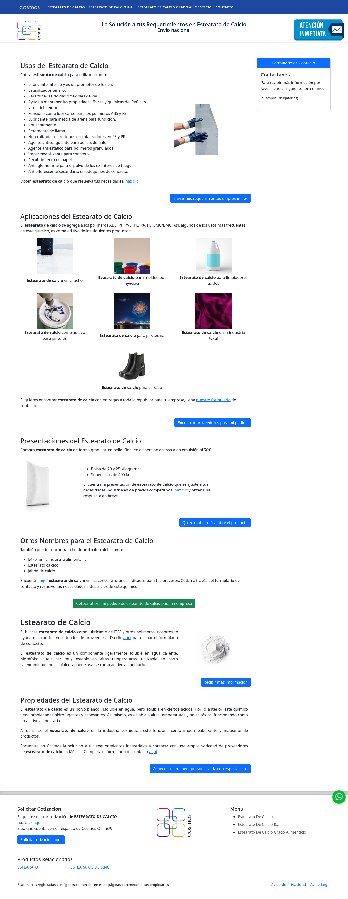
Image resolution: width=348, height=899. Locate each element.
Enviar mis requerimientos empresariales (210, 198)
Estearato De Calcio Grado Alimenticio (272, 832)
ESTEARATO (27, 867)
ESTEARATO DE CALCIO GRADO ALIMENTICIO (175, 7)
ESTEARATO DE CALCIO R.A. (111, 7)
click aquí (33, 822)
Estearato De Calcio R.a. (259, 824)
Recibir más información (226, 682)
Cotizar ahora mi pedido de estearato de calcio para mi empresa (134, 603)
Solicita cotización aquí (41, 839)
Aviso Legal (320, 884)
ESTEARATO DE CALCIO (66, 7)
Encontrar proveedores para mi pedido (213, 422)
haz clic (131, 181)
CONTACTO (225, 7)
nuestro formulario (213, 399)
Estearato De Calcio (255, 816)
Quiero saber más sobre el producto (215, 522)
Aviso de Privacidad (288, 884)
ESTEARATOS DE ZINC (90, 867)
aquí (44, 580)
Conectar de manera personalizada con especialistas (200, 768)
